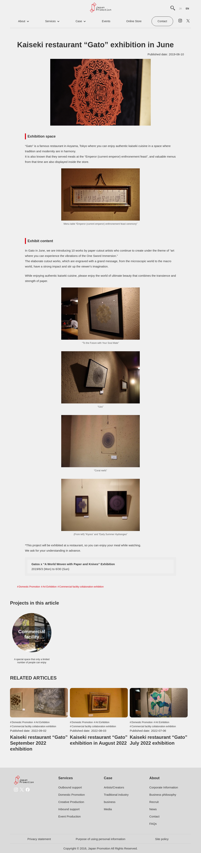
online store (134, 21)
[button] (23, 21)
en (187, 8)
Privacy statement (39, 839)
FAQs (153, 823)
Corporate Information (163, 787)
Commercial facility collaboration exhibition (81, 586)
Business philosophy (162, 794)
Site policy (161, 839)
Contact (162, 21)
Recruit (154, 802)
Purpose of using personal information (100, 839)
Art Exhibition (50, 586)
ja (180, 8)
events (106, 21)
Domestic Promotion (29, 586)
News (153, 809)
